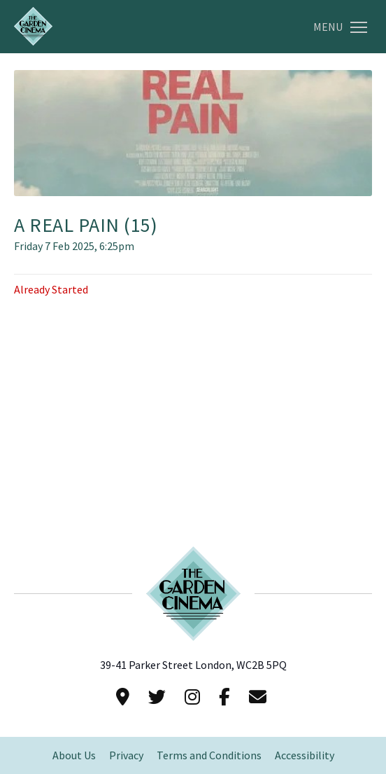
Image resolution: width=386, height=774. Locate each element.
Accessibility (304, 755)
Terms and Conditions (209, 755)
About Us (74, 755)
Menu (340, 27)
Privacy (126, 755)
